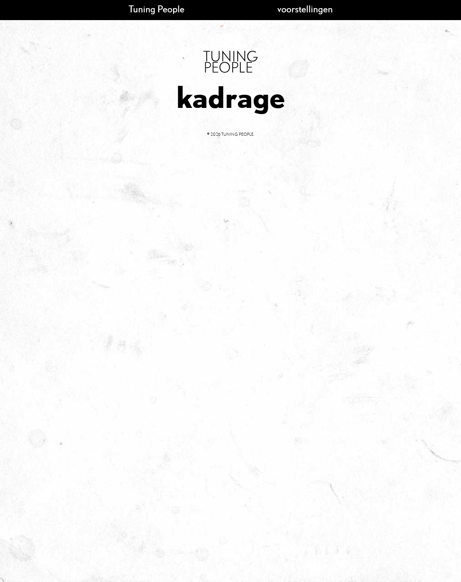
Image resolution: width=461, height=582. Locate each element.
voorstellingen (305, 9)
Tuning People (156, 9)
